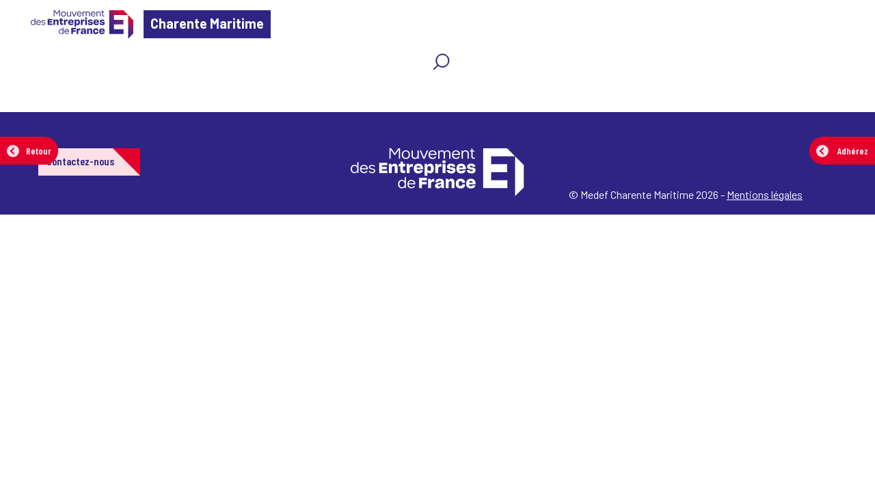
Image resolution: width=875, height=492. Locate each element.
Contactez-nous (80, 160)
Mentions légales (765, 194)
